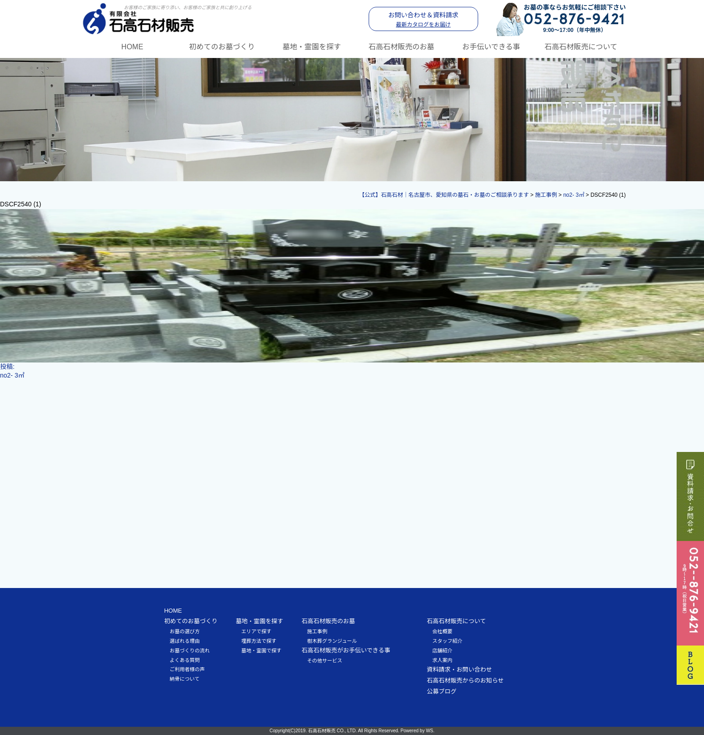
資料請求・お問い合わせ (459, 669)
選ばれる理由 (185, 641)
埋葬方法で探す (258, 641)
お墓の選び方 (185, 631)
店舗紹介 (442, 650)
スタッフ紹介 (447, 641)
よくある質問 (185, 660)
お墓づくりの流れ (190, 650)
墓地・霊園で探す (261, 650)
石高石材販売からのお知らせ (465, 680)
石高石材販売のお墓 (401, 47)
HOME (132, 47)
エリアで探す (256, 631)
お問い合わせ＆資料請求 (423, 19)
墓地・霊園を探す (311, 47)
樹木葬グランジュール (332, 641)
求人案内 (442, 660)
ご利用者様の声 (187, 669)
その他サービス (324, 660)
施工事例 (317, 631)
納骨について (185, 679)
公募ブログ (441, 691)
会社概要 (442, 631)
